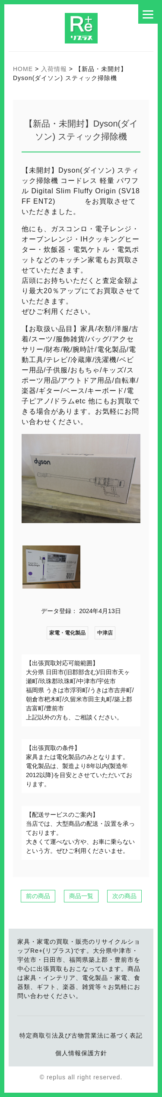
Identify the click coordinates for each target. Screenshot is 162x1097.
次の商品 (124, 895)
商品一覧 (81, 895)
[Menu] (148, 14)
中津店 (105, 633)
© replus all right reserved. (81, 1077)
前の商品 (38, 895)
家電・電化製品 (67, 633)
